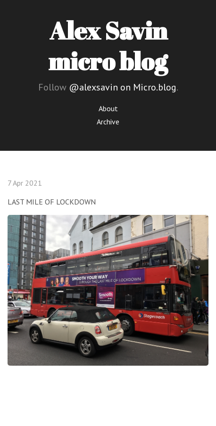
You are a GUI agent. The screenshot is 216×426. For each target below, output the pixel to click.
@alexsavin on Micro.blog (122, 87)
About (108, 108)
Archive (108, 121)
